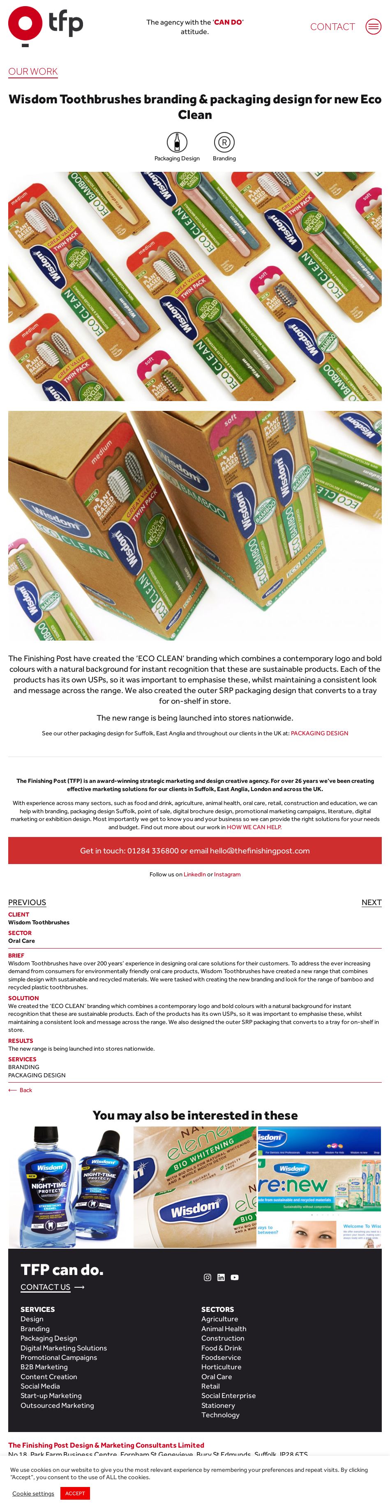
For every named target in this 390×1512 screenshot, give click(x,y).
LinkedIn (195, 874)
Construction (223, 1338)
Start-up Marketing (51, 1395)
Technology (220, 1414)
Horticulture (221, 1366)
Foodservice (221, 1357)
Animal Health (224, 1328)
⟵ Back (20, 1089)
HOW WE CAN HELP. (254, 826)
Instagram (227, 874)
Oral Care (216, 1376)
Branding (23, 1066)
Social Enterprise (228, 1395)
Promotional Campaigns (59, 1357)
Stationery (218, 1405)
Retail (210, 1386)
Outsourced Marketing (57, 1405)
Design (32, 1318)
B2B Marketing (44, 1366)
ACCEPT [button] (75, 1493)
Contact (332, 26)
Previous (27, 902)
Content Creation (49, 1376)
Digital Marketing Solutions (64, 1347)
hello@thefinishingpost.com (260, 850)
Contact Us (46, 1286)
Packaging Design (37, 1075)
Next (372, 902)
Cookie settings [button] (33, 1493)
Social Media (40, 1386)
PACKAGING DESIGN (319, 733)
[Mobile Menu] (369, 22)
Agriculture (219, 1318)
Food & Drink (221, 1347)
